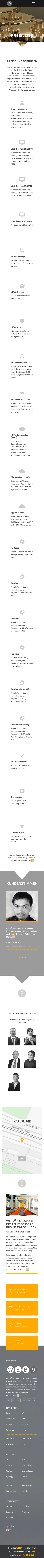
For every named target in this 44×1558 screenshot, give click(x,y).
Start (8, 1413)
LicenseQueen (27, 1471)
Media (24, 1430)
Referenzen (10, 1430)
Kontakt (25, 1491)
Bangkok (9, 1506)
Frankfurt (25, 1512)
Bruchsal (9, 1512)
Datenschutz (27, 1439)
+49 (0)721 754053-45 (20, 1309)
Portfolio (9, 1424)
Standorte (12, 1501)
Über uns (11, 1360)
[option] (22, 920)
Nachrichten (10, 1419)
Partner (11, 1454)
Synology (9, 1477)
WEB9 (25, 1413)
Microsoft (9, 1471)
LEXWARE (9, 1465)
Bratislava (25, 1506)
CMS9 (33, 1551)
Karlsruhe (9, 1518)
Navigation (12, 1408)
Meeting (9, 1485)
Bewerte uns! (11, 1491)
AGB (23, 1444)
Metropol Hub (27, 1465)
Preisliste (9, 1444)
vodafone (25, 1477)
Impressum (10, 1439)
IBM (23, 1460)
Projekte (25, 1424)
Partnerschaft (27, 1485)
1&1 (7, 1460)
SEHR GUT (26, 1555)
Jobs (24, 1419)
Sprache (10, 1526)
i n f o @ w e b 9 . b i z (20, 1344)
